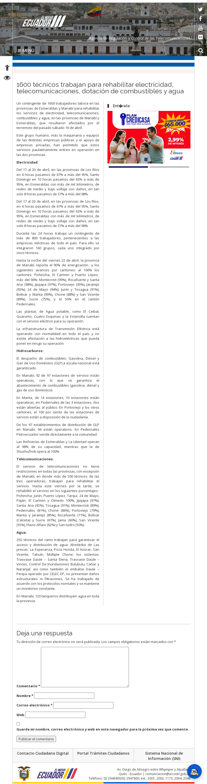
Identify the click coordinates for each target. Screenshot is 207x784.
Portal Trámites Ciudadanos (103, 753)
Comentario (28, 686)
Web (20, 714)
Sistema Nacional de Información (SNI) (164, 756)
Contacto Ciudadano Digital (43, 753)
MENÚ (26, 50)
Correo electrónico (34, 705)
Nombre (25, 695)
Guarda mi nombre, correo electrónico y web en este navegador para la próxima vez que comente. (103, 729)
